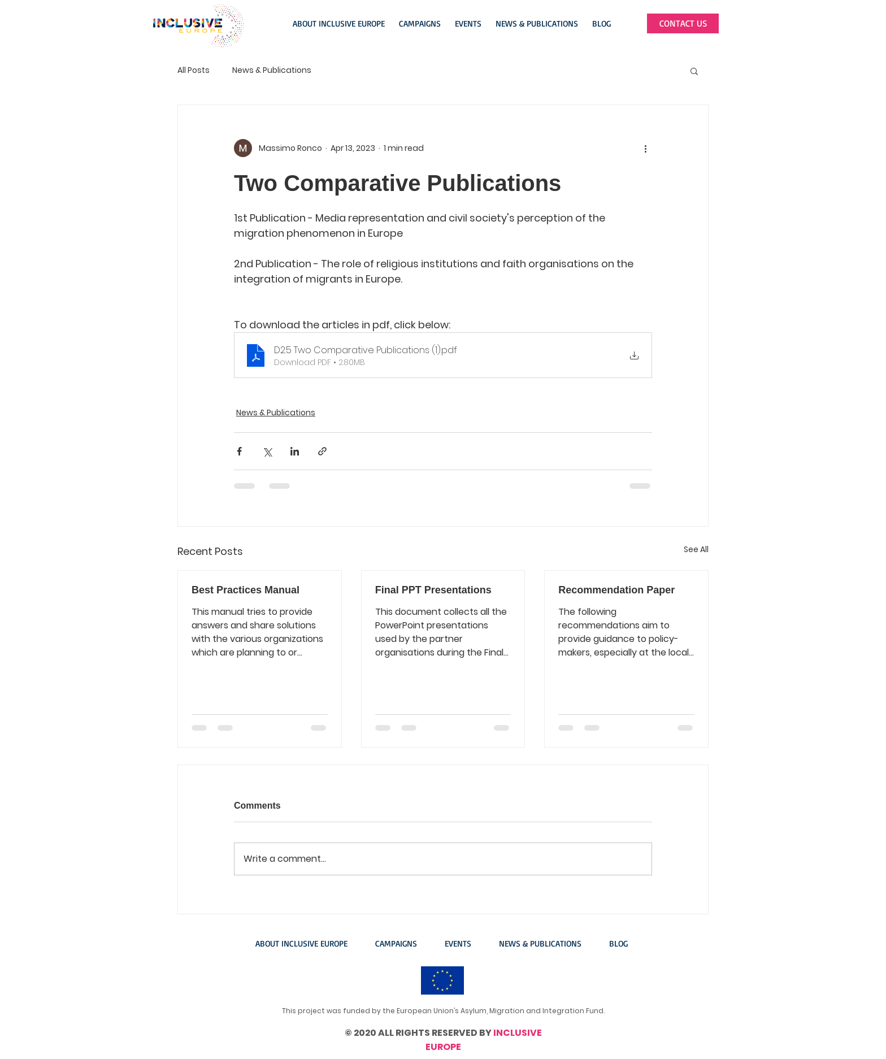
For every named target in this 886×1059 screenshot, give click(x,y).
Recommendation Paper (616, 590)
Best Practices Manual (245, 590)
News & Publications (271, 70)
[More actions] (645, 148)
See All (696, 549)
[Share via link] (322, 451)
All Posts (193, 70)
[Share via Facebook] (239, 451)
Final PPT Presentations (433, 590)
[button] (340, 23)
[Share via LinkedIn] (294, 451)
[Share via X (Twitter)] (267, 451)
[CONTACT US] (683, 23)
